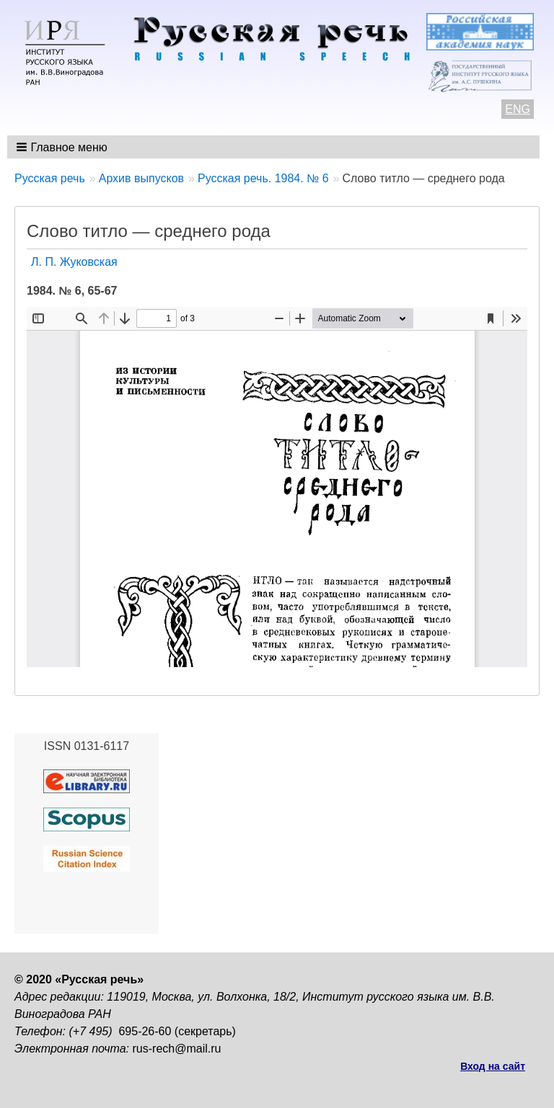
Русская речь (49, 178)
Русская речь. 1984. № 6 (263, 178)
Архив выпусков (141, 178)
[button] (63, 146)
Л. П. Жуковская (74, 262)
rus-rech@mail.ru (177, 1048)
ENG (517, 109)
